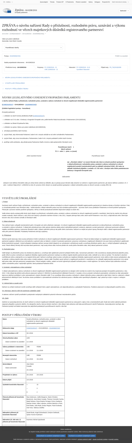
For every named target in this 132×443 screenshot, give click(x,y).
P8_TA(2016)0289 (115, 67)
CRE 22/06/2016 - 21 (51, 69)
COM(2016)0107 (8, 104)
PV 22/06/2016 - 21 (51, 67)
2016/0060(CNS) (15, 56)
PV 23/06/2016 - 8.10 (83, 67)
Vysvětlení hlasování (82, 69)
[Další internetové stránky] (120, 2)
